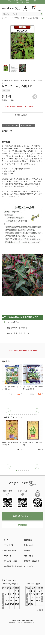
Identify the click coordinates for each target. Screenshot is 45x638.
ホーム (6, 540)
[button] (37, 410)
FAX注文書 (22, 525)
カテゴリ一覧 (8, 545)
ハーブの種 (15, 18)
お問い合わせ (28, 556)
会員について (28, 545)
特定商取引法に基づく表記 (13, 566)
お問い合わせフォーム (22, 516)
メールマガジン (29, 566)
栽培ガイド (7, 556)
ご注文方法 (28, 540)
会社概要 (27, 550)
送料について (7, 131)
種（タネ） (5, 18)
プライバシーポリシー (11, 561)
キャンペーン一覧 (10, 550)
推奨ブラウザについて (31, 561)
